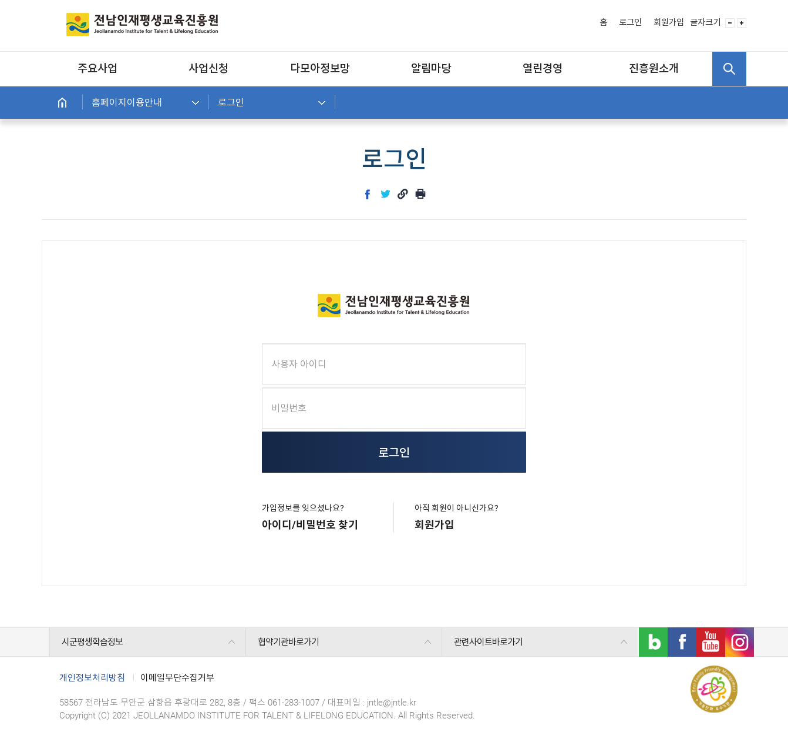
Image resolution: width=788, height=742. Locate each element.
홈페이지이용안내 (127, 102)
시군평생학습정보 (92, 642)
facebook (367, 194)
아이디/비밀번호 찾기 (310, 525)
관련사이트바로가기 (488, 642)
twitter (385, 194)
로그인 (630, 23)
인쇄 (420, 194)
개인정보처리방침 (92, 678)
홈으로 (62, 102)
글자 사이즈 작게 (730, 23)
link (402, 194)
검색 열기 (729, 69)
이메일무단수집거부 (177, 678)
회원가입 (669, 23)
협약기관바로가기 (288, 642)
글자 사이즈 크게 (741, 23)
